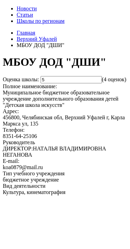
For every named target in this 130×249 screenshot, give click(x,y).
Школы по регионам (40, 21)
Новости (27, 8)
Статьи (25, 15)
